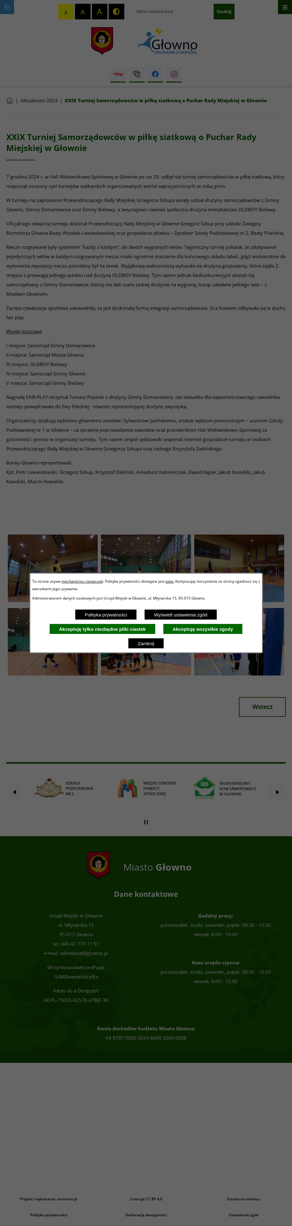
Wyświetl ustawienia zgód (180, 614)
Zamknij (146, 643)
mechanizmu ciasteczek (82, 581)
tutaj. (170, 581)
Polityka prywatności (106, 614)
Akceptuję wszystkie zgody (203, 629)
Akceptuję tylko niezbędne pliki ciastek (102, 629)
